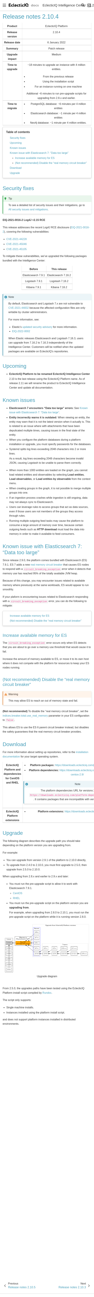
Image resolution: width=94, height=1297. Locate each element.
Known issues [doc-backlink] (19, 400)
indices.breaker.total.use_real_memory (25, 715)
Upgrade (15, 173)
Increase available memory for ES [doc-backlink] (35, 635)
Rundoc (47, 992)
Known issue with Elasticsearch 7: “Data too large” (39, 152)
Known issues (18, 148)
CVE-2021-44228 (16, 239)
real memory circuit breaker (47, 564)
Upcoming (16, 142)
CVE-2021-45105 (16, 249)
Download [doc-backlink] (14, 744)
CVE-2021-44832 (18, 307)
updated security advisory (37, 327)
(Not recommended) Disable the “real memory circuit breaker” (51, 163)
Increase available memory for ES (34, 158)
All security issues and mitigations (28, 209)
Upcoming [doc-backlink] (14, 366)
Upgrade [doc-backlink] (13, 833)
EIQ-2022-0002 (21, 331)
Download (15, 167)
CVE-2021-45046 (16, 244)
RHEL (16, 898)
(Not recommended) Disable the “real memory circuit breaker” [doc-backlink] (46, 682)
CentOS (17, 893)
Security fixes (17, 137)
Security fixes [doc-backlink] (18, 188)
